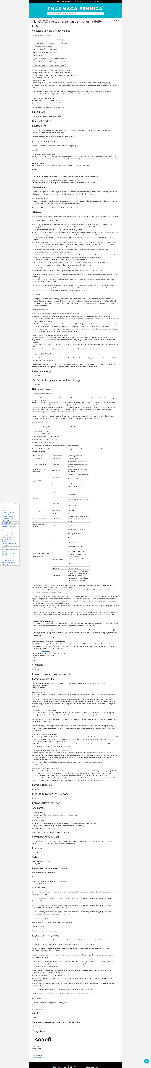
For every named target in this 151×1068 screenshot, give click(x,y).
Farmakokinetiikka (7, 535)
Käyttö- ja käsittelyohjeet (9, 554)
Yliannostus (5, 531)
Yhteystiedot (5, 564)
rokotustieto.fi (65, 2)
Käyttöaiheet (5, 510)
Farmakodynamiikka (8, 533)
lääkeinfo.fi (55, 2)
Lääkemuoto (5, 508)
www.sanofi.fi (36, 1058)
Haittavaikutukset (7, 529)
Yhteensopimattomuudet (9, 543)
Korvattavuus (6, 556)
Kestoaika (5, 545)
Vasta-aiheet (5, 514)
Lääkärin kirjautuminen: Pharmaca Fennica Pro (85, 2)
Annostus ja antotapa (8, 512)
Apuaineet (5, 541)
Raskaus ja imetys (7, 522)
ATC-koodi (5, 558)
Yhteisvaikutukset (7, 520)
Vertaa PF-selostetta (112, 20)
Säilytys (4, 547)
